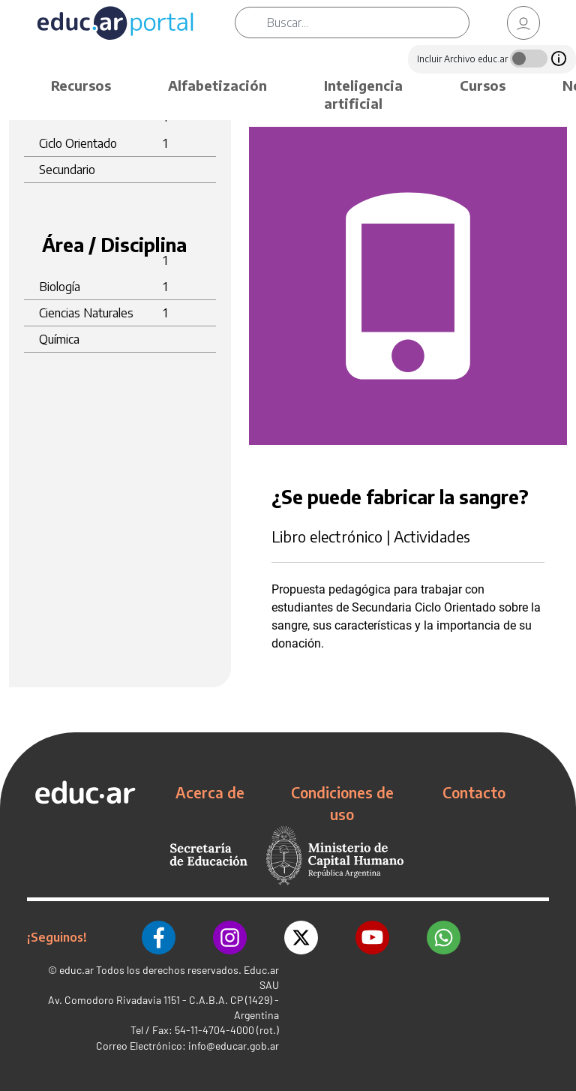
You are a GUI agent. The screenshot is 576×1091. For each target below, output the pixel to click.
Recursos (81, 85)
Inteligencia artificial (363, 94)
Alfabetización (217, 85)
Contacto (474, 792)
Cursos (483, 85)
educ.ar (76, 969)
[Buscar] (368, 23)
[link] (523, 23)
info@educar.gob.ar (233, 1045)
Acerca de (210, 792)
